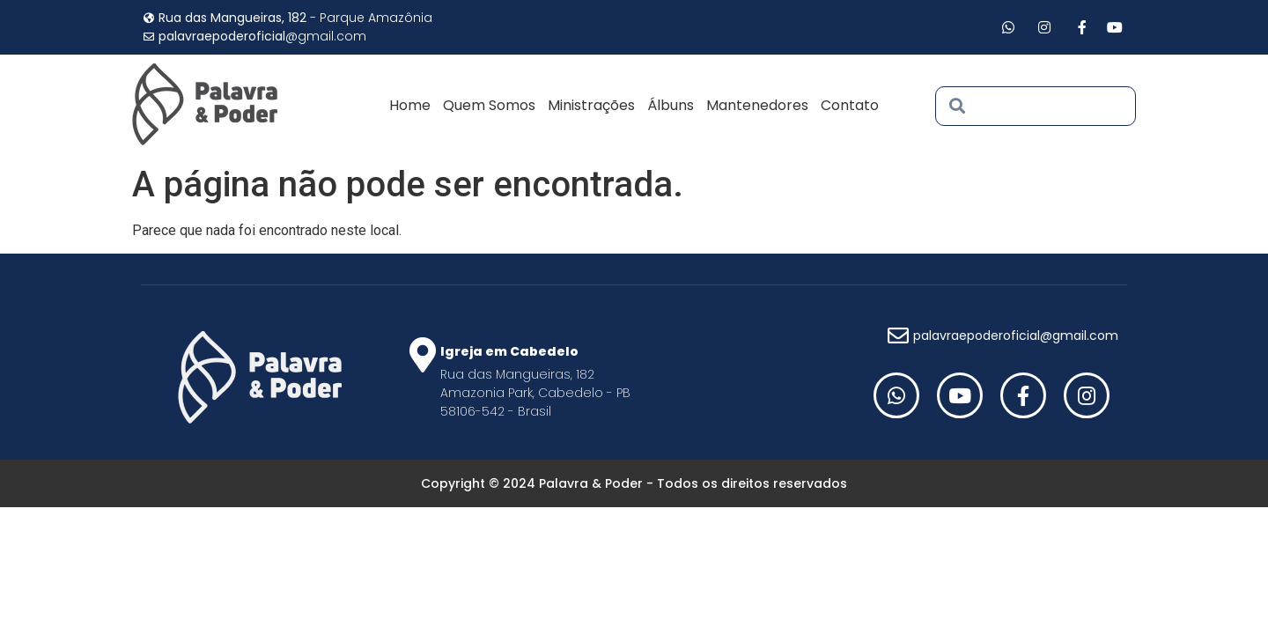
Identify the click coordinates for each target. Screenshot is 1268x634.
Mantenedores (757, 105)
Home (410, 105)
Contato (850, 105)
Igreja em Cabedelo (509, 351)
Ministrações (591, 105)
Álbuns (670, 105)
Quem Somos (489, 105)
